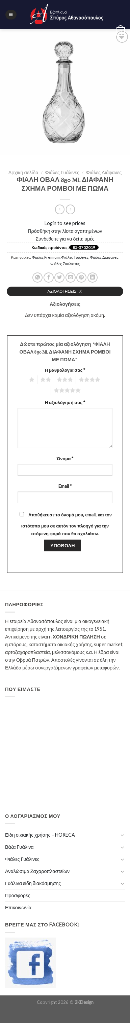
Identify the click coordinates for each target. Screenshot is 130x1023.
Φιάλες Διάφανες (104, 172)
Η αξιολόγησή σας (65, 402)
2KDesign (84, 1002)
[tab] (65, 291)
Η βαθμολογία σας (65, 370)
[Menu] (10, 15)
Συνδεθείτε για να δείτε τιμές (65, 239)
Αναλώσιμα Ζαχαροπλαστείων (37, 871)
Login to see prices (65, 223)
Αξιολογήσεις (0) (65, 291)
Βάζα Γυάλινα (19, 847)
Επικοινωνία (18, 907)
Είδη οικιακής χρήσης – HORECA (40, 835)
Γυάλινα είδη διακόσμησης (33, 883)
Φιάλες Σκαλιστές (65, 263)
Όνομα (65, 458)
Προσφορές (17, 895)
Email (65, 486)
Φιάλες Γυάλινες (62, 172)
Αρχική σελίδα (23, 172)
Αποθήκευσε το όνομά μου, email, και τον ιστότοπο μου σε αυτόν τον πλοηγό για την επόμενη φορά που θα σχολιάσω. (66, 524)
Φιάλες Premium (46, 257)
